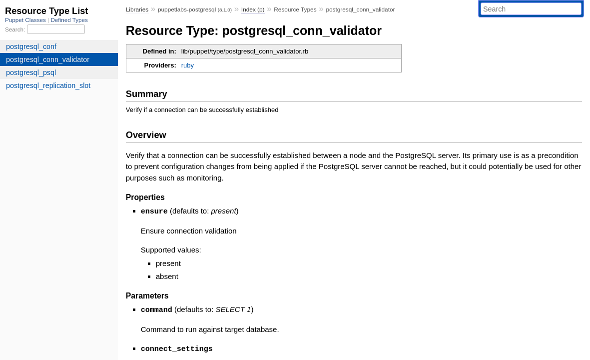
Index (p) (253, 9)
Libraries (137, 9)
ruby (187, 65)
